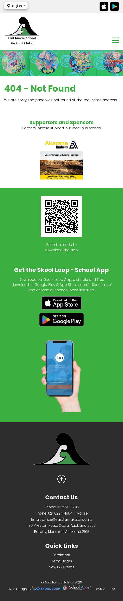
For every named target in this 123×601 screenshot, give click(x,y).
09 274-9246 (68, 507)
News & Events (61, 567)
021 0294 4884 (60, 513)
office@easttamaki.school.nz (67, 519)
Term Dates (61, 561)
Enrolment (62, 555)
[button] (16, 6)
